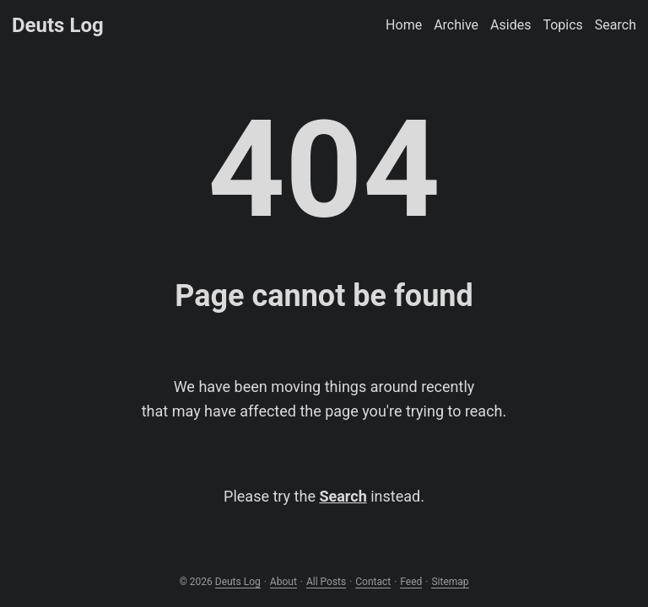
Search (342, 496)
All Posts (326, 582)
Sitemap (449, 582)
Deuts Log (58, 25)
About (283, 582)
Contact (373, 582)
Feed (411, 582)
